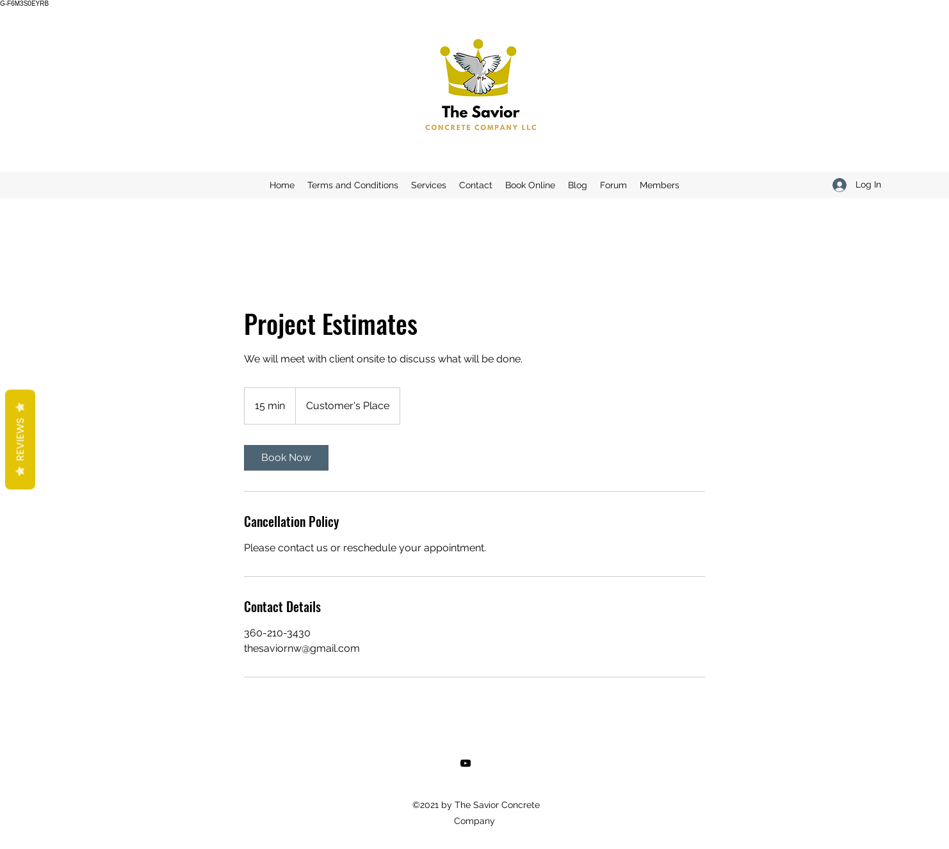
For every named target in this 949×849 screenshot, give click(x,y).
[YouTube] (465, 763)
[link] (286, 458)
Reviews (20, 440)
